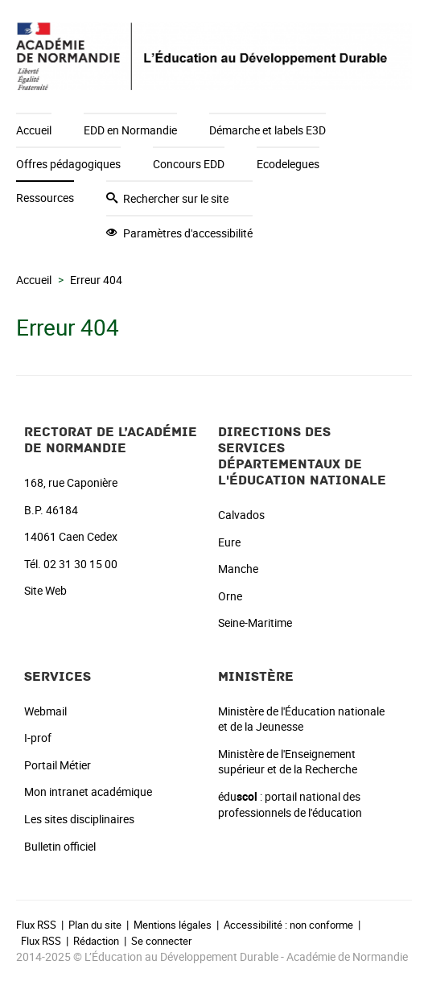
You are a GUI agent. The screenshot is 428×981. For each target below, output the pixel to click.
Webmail (45, 711)
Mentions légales (173, 924)
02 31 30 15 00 (80, 563)
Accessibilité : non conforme (288, 924)
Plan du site (94, 924)
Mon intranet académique (88, 791)
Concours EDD (188, 163)
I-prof (37, 737)
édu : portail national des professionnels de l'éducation (290, 804)
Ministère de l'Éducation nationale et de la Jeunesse (301, 719)
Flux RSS (36, 924)
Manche (238, 568)
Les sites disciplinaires (79, 818)
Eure (229, 542)
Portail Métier (57, 765)
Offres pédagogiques (68, 163)
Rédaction (96, 941)
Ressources (45, 197)
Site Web (45, 590)
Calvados (241, 514)
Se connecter (161, 941)
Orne (230, 596)
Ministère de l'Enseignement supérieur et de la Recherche (287, 761)
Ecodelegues (288, 163)
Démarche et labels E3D (267, 130)
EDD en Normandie (130, 130)
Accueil (33, 130)
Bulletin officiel (60, 846)
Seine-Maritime (255, 622)
